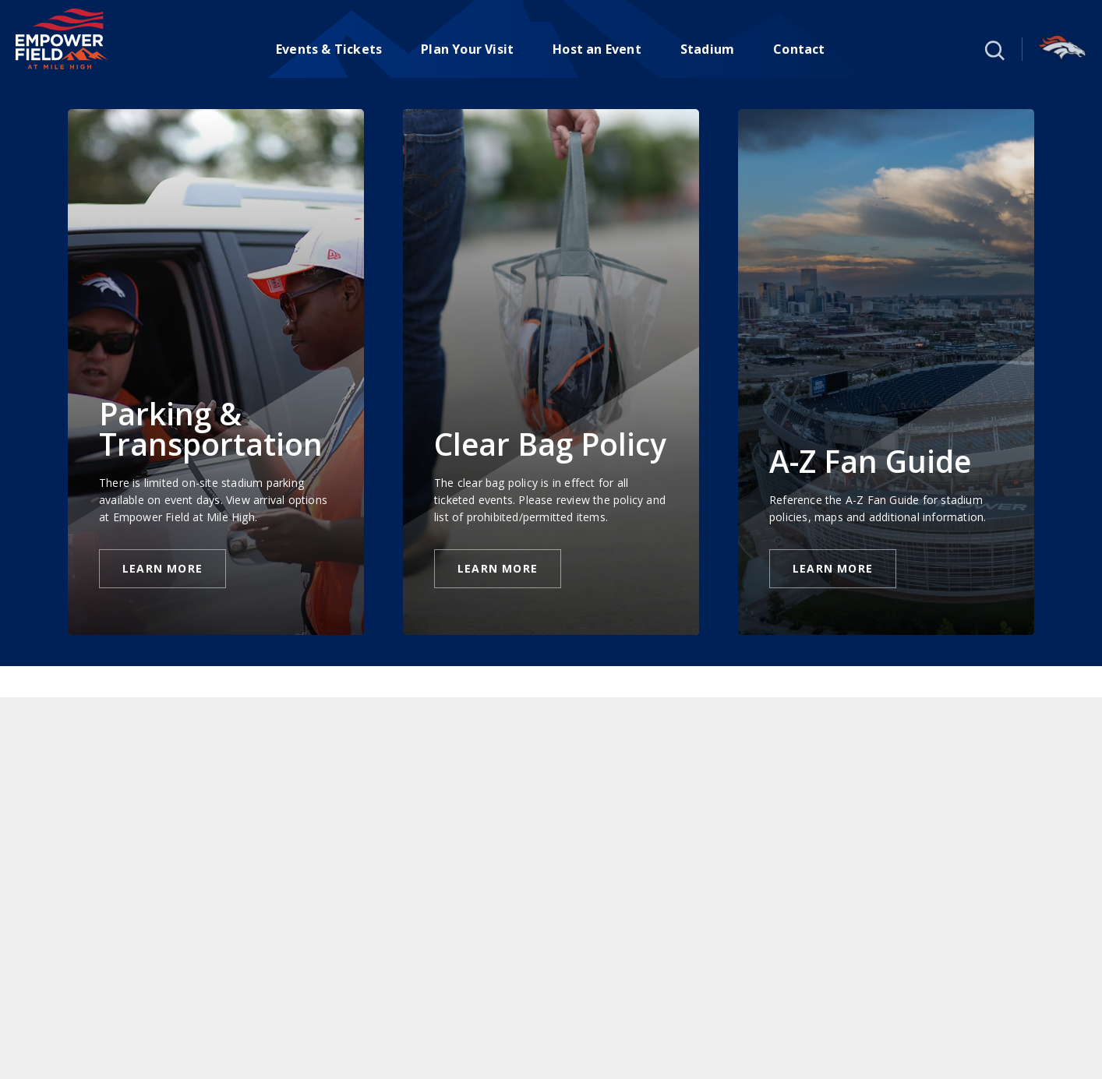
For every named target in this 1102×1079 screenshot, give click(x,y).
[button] (993, 49)
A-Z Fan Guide (870, 460)
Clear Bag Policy (550, 443)
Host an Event (597, 49)
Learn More (162, 568)
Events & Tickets (329, 49)
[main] (551, 578)
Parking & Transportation (211, 428)
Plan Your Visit (467, 49)
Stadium (707, 49)
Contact (799, 49)
